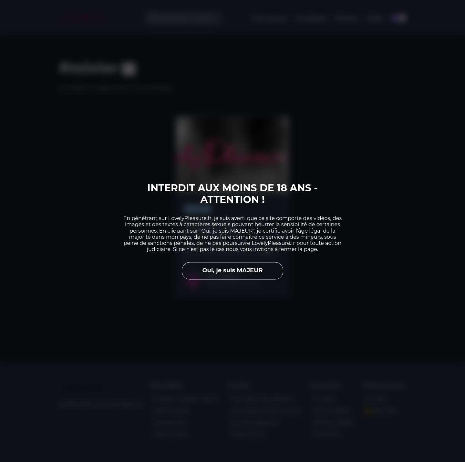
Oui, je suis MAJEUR (232, 270)
